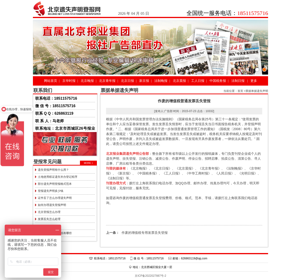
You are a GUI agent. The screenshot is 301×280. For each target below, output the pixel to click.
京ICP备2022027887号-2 (150, 275)
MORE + (88, 163)
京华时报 (68, 81)
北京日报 (127, 81)
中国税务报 (218, 81)
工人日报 (197, 81)
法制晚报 (160, 81)
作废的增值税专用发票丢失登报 (137, 232)
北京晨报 (179, 81)
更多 (253, 81)
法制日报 (238, 81)
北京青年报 (107, 81)
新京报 (144, 81)
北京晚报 (87, 81)
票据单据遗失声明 (257, 91)
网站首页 (50, 81)
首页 (240, 91)
